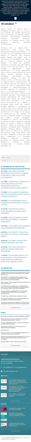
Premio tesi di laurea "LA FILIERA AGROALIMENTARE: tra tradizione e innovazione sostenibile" (15, 333)
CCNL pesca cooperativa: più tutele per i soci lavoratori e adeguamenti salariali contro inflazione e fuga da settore (15, 303)
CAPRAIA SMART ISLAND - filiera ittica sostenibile (13, 341)
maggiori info (15, 13)
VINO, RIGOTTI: (5, 330)
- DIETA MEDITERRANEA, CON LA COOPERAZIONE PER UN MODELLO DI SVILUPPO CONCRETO (15, 203)
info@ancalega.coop (11, 371)
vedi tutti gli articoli (15, 307)
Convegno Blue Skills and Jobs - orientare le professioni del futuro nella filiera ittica (15, 323)
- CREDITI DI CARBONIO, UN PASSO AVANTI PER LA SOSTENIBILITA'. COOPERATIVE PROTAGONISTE (14, 219)
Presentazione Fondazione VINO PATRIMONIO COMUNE (15, 316)
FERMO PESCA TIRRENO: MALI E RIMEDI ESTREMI (14, 296)
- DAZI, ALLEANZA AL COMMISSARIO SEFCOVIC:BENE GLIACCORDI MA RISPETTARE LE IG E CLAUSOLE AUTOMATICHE (15, 194)
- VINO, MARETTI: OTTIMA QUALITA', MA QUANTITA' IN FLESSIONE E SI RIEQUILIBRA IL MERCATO (15, 234)
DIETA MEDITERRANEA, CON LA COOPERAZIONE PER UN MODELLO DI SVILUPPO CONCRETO (14, 299)
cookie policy (12, 439)
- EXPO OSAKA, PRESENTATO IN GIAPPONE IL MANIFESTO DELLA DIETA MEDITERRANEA (13, 249)
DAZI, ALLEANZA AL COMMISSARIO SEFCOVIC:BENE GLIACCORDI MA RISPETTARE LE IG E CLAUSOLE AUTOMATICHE (14, 292)
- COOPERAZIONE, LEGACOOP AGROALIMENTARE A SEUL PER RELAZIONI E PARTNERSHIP (13, 211)
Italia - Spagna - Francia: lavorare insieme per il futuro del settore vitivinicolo (15, 283)
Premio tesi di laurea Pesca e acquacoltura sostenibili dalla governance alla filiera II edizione (14, 319)
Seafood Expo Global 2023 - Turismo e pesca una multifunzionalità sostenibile (13, 327)
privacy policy (5, 439)
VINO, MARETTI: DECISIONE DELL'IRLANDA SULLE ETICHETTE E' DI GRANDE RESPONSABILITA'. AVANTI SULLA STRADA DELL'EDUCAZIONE (15, 278)
